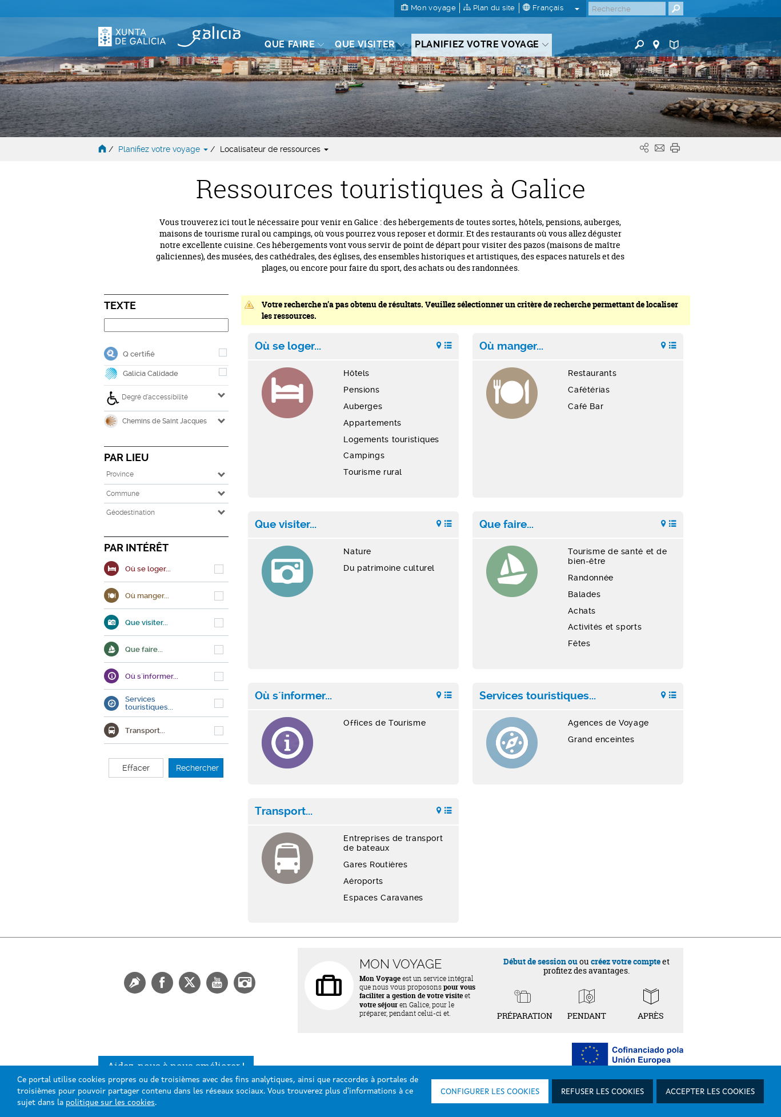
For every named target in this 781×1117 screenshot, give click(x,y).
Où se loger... (288, 346)
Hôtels (356, 373)
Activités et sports (605, 626)
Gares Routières (375, 864)
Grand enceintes (601, 739)
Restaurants (592, 373)
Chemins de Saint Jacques (155, 421)
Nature (357, 551)
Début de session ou (540, 961)
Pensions (361, 389)
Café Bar (585, 406)
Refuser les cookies (602, 1092)
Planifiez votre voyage (164, 149)
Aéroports (363, 881)
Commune (122, 494)
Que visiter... (286, 524)
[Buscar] (627, 8)
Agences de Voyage (608, 722)
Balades (584, 594)
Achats (582, 610)
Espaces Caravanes (383, 897)
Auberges (362, 406)
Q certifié (139, 354)
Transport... (284, 811)
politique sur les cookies (110, 1103)
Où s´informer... (293, 696)
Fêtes (579, 643)
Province (120, 474)
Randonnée (591, 577)
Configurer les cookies (489, 1092)
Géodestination (130, 513)
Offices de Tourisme (384, 722)
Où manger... (511, 346)
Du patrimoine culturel (389, 567)
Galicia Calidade (150, 373)
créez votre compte (625, 961)
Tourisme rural (372, 472)
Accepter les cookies (710, 1092)
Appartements (372, 422)
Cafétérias (589, 389)
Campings (364, 455)
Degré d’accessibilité (147, 398)
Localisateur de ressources (274, 149)
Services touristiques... (537, 696)
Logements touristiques (391, 439)
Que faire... (506, 524)
